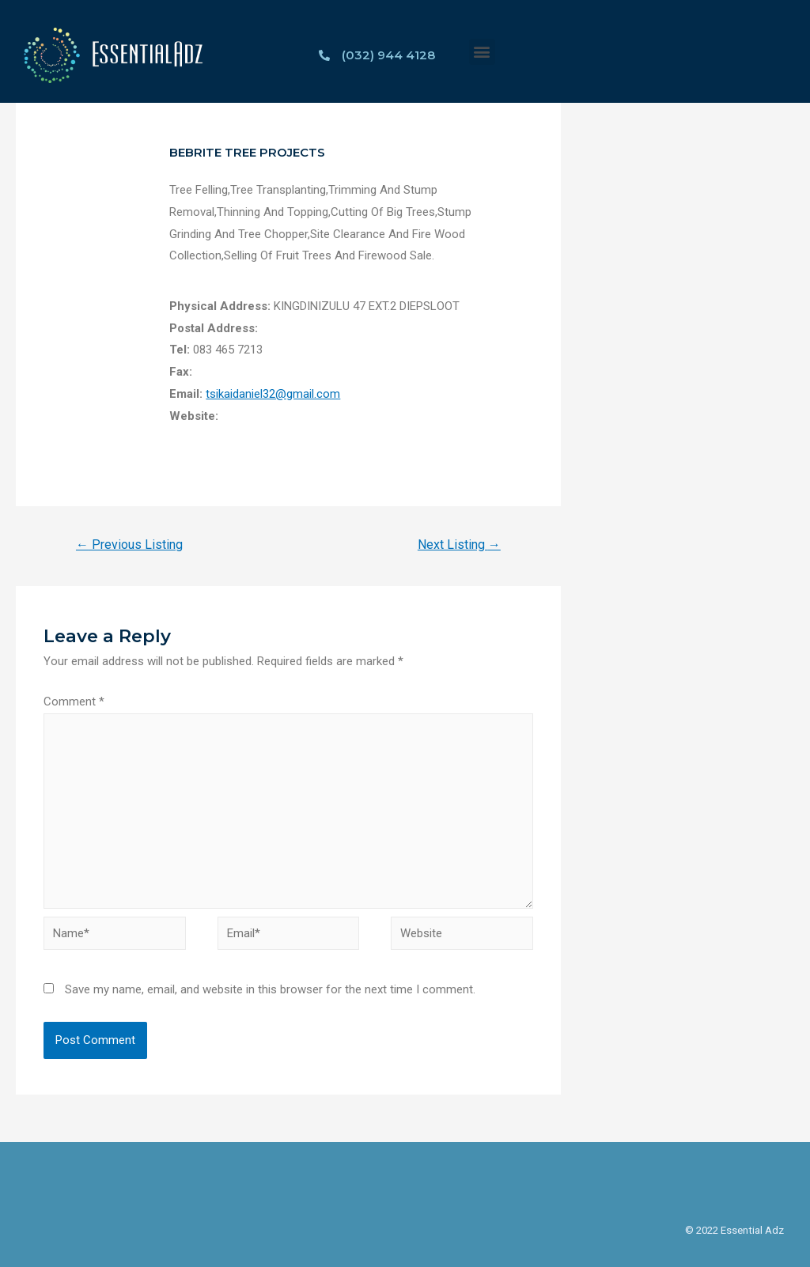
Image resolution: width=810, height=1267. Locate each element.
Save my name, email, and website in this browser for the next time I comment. (270, 989)
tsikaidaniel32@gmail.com (273, 394)
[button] (482, 52)
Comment (74, 701)
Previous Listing (129, 544)
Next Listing (459, 544)
